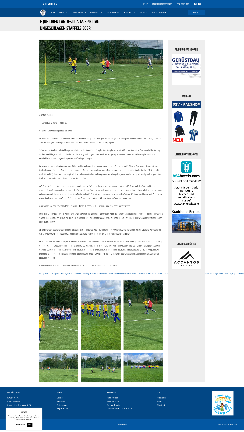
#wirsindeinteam (106, 273)
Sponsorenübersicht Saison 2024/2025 (119, 408)
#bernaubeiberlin (142, 273)
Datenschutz (232, 424)
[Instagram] (199, 4)
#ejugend (43, 273)
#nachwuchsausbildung (207, 273)
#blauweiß (117, 273)
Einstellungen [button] (16, 424)
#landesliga (52, 273)
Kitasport (160, 401)
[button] (196, 12)
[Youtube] (203, 4)
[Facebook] (195, 4)
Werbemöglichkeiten (114, 405)
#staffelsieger (63, 273)
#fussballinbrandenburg (79, 273)
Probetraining (161, 397)
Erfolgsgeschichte (113, 401)
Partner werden (112, 397)
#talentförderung (224, 273)
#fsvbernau (93, 273)
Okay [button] (25, 424)
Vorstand (60, 397)
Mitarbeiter (61, 401)
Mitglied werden (62, 408)
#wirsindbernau (128, 273)
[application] (65, 12)
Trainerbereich (122, 424)
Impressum (222, 424)
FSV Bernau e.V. (49, 4)
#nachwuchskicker (157, 273)
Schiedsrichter (62, 405)
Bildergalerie (161, 405)
